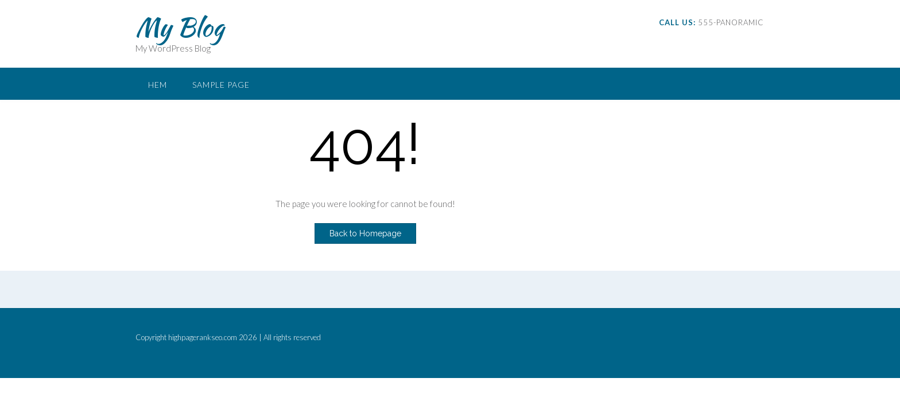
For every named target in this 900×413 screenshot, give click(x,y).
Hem (157, 84)
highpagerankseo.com (202, 337)
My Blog (179, 27)
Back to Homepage (365, 233)
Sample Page (221, 84)
